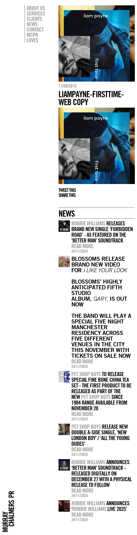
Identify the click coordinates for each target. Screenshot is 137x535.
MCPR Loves (32, 37)
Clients (34, 18)
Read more (82, 246)
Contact (35, 29)
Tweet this (67, 190)
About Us (36, 8)
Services (36, 13)
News (32, 24)
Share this (67, 195)
